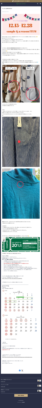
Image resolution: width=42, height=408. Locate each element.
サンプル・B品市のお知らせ (7, 8)
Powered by (21, 402)
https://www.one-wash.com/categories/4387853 (12, 278)
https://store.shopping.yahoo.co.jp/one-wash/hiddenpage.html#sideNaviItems (17, 357)
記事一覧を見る (21, 395)
